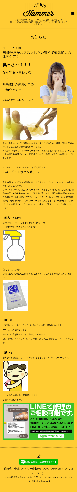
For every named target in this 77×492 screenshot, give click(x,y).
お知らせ (38, 37)
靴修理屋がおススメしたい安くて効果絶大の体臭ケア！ (37, 54)
